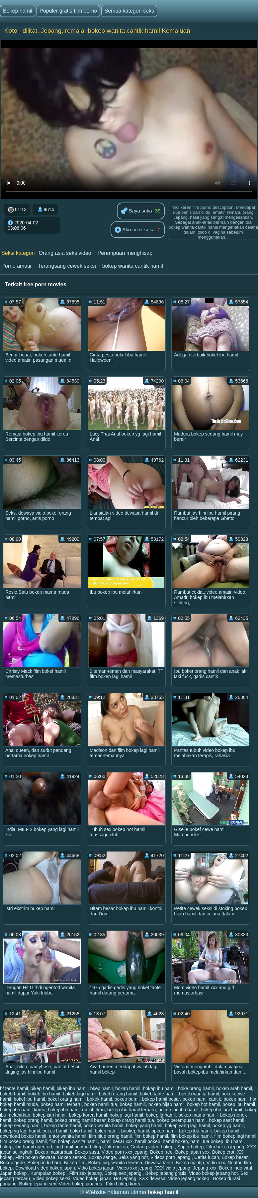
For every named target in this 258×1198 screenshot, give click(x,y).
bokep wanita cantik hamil (132, 266)
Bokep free (161, 1152)
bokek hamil (99, 1099)
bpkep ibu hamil (195, 1130)
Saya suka (136, 211)
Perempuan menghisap (125, 253)
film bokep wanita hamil (73, 1141)
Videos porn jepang (171, 1157)
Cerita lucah (206, 1157)
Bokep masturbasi (53, 1152)
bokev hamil (55, 1130)
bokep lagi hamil (126, 1115)
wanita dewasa (126, 1162)
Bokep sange (102, 1157)
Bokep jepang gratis (165, 1173)
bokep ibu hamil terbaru (131, 1109)
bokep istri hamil (49, 1115)
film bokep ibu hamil (191, 1136)
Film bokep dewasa (35, 1157)
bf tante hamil (14, 1088)
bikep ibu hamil (71, 1088)
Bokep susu (87, 1152)
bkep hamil (101, 1088)
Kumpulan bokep (49, 1173)
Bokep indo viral (235, 1168)
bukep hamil (226, 1130)
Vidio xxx (216, 1162)
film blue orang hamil (110, 1136)
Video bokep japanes (81, 1183)
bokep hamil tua (100, 1104)
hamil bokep (175, 1141)
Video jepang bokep (189, 1178)
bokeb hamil (12, 1093)
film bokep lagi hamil (235, 1136)
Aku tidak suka (135, 230)
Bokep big (98, 1162)
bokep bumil (127, 1099)
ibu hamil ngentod (33, 1146)
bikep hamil (42, 1088)
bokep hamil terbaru (61, 1104)
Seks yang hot (133, 1157)
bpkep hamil (164, 1130)
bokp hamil (81, 1130)
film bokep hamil (151, 1136)
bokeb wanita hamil (199, 1093)
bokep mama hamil (197, 1115)
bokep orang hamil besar (79, 1120)
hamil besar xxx (116, 1141)
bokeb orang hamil (118, 1093)
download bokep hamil (23, 1136)
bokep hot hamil (203, 1104)
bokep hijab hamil (166, 1104)
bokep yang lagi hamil (187, 1125)
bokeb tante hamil (158, 1093)
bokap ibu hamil (159, 1088)
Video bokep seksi (51, 1178)
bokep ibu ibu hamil (178, 1109)
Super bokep (190, 1146)
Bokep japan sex (192, 1152)
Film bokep (116, 1146)
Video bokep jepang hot (213, 1173)
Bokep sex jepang (123, 1173)
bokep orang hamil (33, 1120)
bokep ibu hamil (238, 1104)
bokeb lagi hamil (79, 1093)
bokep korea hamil (88, 1115)
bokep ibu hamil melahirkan (76, 1109)
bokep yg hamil (228, 1125)
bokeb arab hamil (234, 1088)
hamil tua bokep (207, 1141)
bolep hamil (107, 1130)
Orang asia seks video (65, 253)
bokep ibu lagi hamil (221, 1109)
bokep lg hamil (161, 1115)
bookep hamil (135, 1130)
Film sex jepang (85, 1173)
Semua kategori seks (129, 11)
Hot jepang (125, 1178)
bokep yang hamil (144, 1125)
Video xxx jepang (134, 1168)
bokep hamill (133, 1104)
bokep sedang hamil (21, 1125)
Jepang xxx (204, 1168)
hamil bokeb (147, 1141)
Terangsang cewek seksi (67, 266)
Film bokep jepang (225, 1146)
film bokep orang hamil (23, 1141)
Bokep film (74, 1162)
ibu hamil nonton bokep (78, 1146)
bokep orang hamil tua (131, 1120)
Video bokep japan (92, 1178)
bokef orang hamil (65, 1099)
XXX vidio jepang (173, 1168)
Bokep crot (223, 1152)
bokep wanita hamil (103, 1125)
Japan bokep (14, 1173)
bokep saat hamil (226, 1120)
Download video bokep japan (45, 1168)
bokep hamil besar (161, 1099)
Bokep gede (12, 1162)
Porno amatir (16, 266)
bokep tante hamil (62, 1125)
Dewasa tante (159, 1162)
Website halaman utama (115, 1192)
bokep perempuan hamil (182, 1120)
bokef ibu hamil (29, 1099)
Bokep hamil (17, 11)
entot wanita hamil (67, 1136)
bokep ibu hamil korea (22, 1109)
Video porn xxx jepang (124, 1152)
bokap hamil (127, 1088)
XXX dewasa (152, 1178)
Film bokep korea (123, 1183)
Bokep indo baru (44, 1162)
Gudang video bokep (152, 1146)
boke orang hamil (196, 1088)
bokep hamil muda (19, 1104)
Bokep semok (72, 1157)
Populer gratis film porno (68, 11)
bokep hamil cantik (201, 1099)
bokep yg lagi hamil (20, 1130)
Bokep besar (235, 1157)
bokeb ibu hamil (44, 1093)
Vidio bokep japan (96, 1168)
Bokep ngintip (190, 1162)
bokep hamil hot (239, 1099)
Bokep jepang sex (37, 1183)
